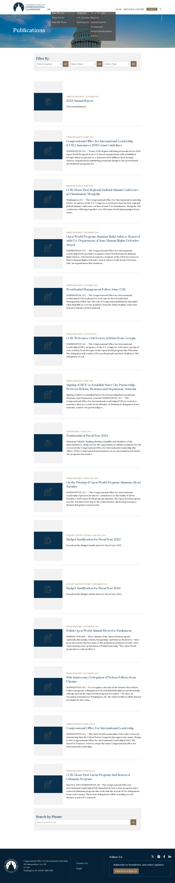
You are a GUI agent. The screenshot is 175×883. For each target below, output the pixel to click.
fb (156, 3)
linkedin (160, 3)
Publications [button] (89, 9)
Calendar (115, 9)
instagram (151, 3)
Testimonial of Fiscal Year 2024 (87, 436)
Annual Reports (74, 96)
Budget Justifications (78, 535)
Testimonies (72, 431)
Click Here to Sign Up (126, 871)
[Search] (133, 822)
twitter (145, 3)
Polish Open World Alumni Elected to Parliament (99, 631)
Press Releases (74, 137)
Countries (63, 9)
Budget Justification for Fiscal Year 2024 (93, 588)
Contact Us (82, 863)
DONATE (152, 9)
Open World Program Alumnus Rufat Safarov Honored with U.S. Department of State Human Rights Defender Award (103, 241)
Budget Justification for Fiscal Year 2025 (93, 539)
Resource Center (134, 9)
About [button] (50, 9)
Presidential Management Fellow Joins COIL (96, 289)
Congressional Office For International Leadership (100, 728)
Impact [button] (75, 9)
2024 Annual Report (79, 101)
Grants (103, 9)
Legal (79, 868)
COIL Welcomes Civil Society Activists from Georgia (100, 338)
